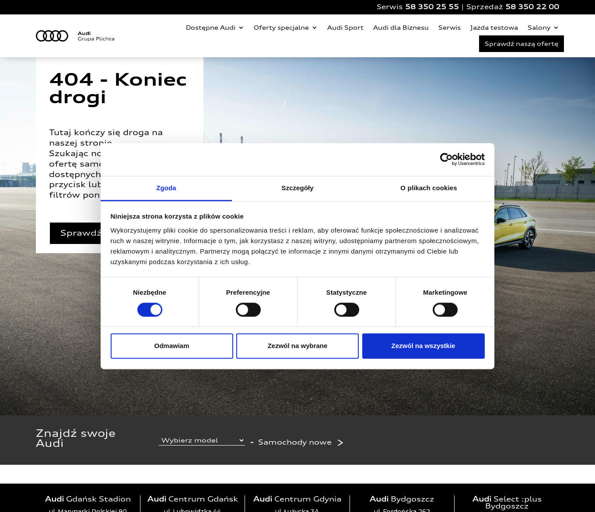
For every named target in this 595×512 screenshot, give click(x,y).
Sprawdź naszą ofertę (521, 43)
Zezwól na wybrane (298, 346)
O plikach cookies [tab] (428, 188)
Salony (539, 27)
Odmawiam (171, 346)
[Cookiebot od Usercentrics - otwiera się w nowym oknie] (446, 159)
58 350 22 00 (532, 7)
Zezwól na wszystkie (423, 346)
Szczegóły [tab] (297, 188)
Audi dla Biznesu (401, 27)
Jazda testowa (494, 27)
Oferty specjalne (281, 27)
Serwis (449, 27)
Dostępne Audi (210, 27)
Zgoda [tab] (166, 188)
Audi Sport (345, 27)
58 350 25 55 (432, 7)
